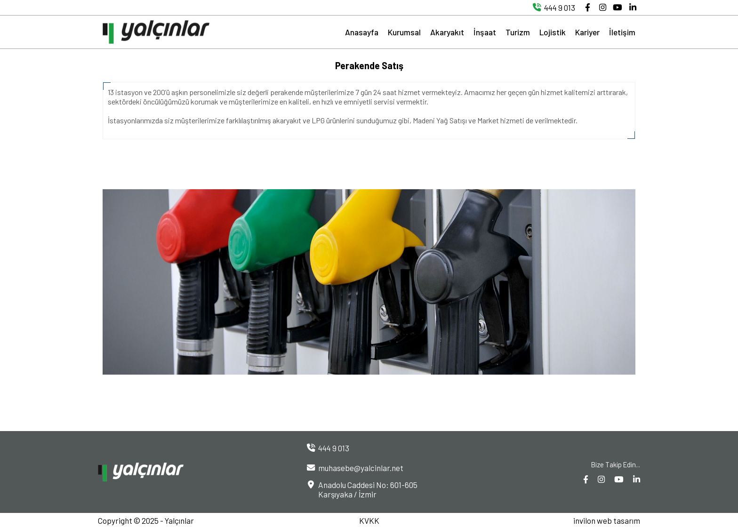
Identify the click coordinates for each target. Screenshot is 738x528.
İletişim (622, 32)
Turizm (517, 32)
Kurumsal (404, 32)
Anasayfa (361, 32)
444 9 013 (552, 7)
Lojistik (552, 32)
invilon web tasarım (606, 520)
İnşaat (484, 32)
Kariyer (587, 32)
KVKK (369, 520)
